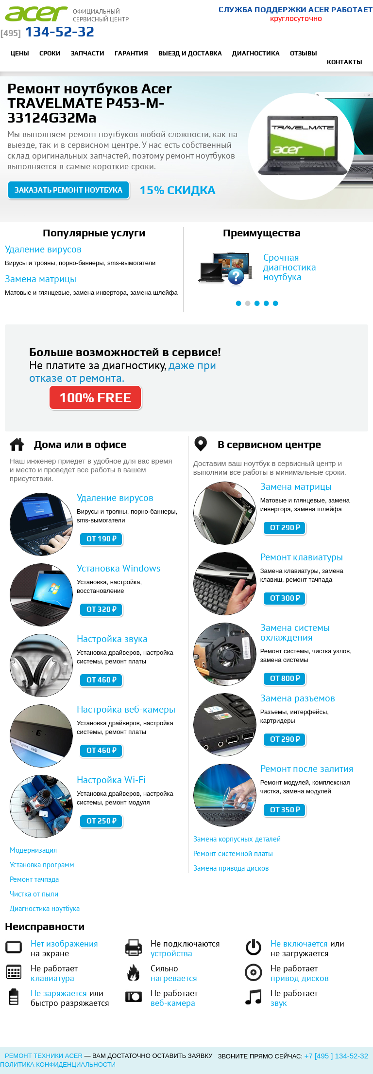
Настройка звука (112, 638)
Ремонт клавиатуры (301, 557)
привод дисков (300, 978)
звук (279, 1002)
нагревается (174, 978)
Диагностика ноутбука (45, 908)
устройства (171, 953)
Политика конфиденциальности (58, 1064)
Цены (20, 53)
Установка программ (42, 864)
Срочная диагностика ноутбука (289, 267)
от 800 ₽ (285, 678)
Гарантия (131, 53)
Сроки (50, 53)
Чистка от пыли (34, 893)
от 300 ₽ (285, 598)
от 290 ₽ (285, 527)
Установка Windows (118, 568)
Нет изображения (64, 943)
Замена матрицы (40, 278)
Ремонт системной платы (233, 853)
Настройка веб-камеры (126, 709)
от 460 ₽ (101, 680)
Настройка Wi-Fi (111, 779)
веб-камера (173, 1002)
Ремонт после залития (307, 768)
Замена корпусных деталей (237, 838)
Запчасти (87, 53)
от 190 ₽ (101, 539)
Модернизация (33, 850)
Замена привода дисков (231, 868)
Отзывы (303, 53)
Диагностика (256, 53)
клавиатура (52, 978)
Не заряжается (59, 993)
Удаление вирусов (43, 249)
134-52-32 (47, 31)
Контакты (344, 62)
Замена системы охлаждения (295, 632)
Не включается (299, 943)
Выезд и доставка (190, 53)
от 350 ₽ (285, 810)
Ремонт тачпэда (34, 879)
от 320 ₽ (101, 609)
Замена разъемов (297, 698)
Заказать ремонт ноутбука (68, 190)
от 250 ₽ (101, 821)
